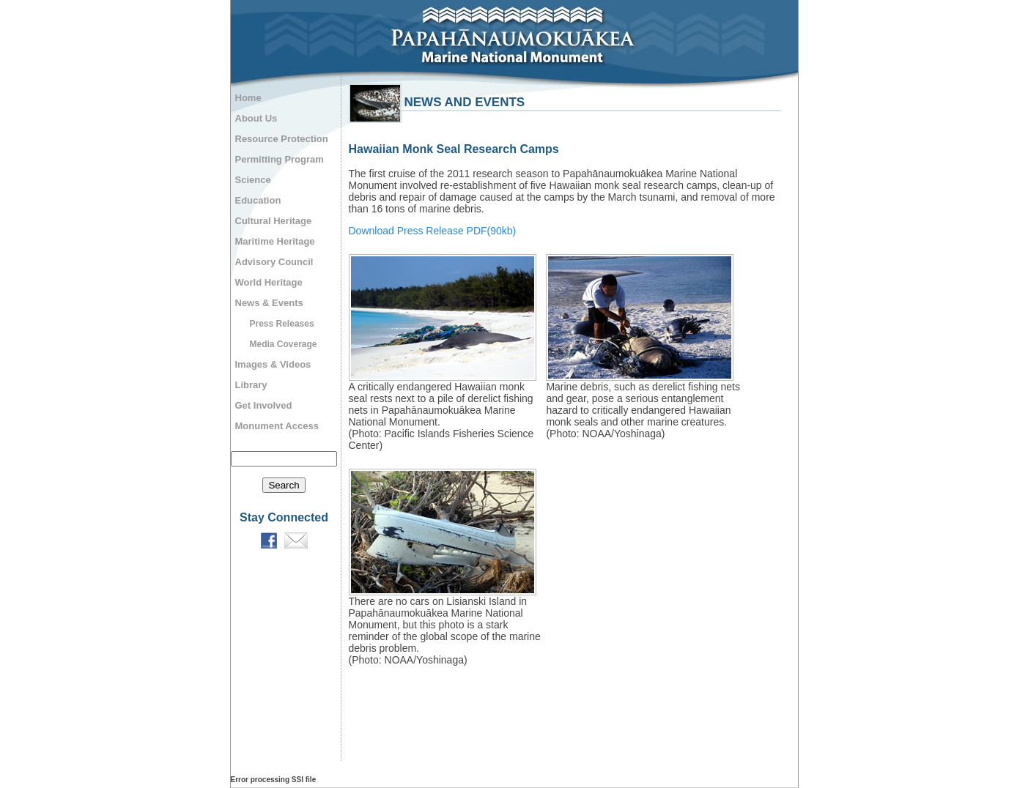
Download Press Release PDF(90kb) (433, 231)
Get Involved (263, 405)
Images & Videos (273, 364)
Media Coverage (283, 344)
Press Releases (282, 324)
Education (258, 200)
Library (251, 384)
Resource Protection (281, 138)
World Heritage (269, 282)
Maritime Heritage (275, 241)
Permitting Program (279, 159)
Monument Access (277, 425)
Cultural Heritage (273, 220)
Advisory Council (274, 261)
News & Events (269, 302)
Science (253, 179)
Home (248, 97)
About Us (256, 118)
